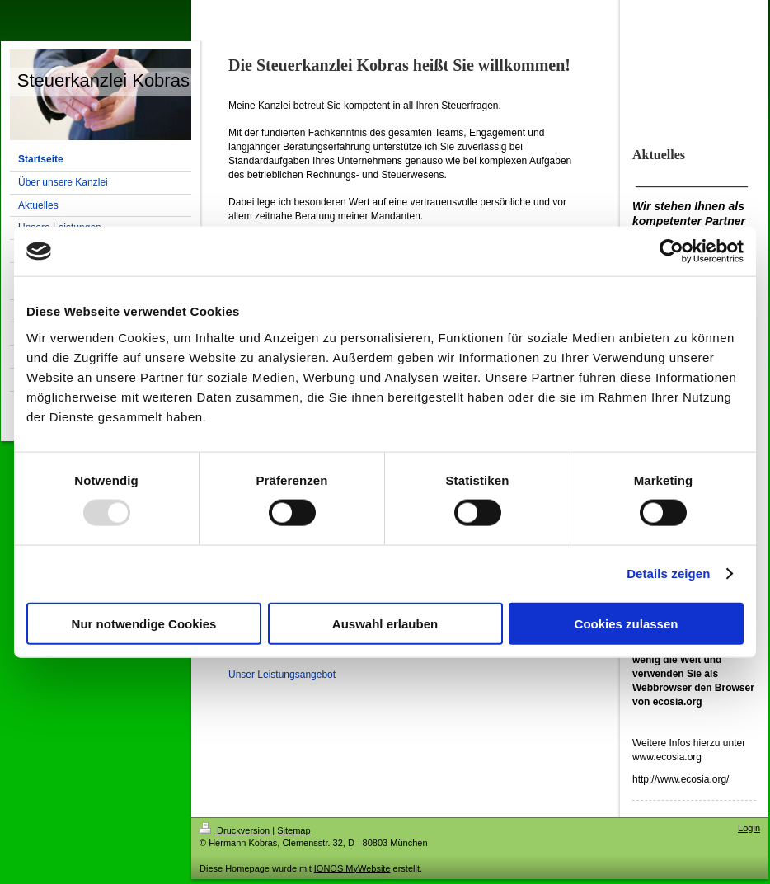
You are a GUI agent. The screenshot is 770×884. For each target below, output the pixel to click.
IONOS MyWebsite (352, 868)
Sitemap (293, 830)
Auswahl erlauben (385, 623)
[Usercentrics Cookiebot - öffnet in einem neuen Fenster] (671, 251)
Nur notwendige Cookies (144, 623)
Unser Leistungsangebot (282, 674)
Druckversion (236, 830)
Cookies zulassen (626, 623)
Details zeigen (668, 574)
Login (749, 828)
